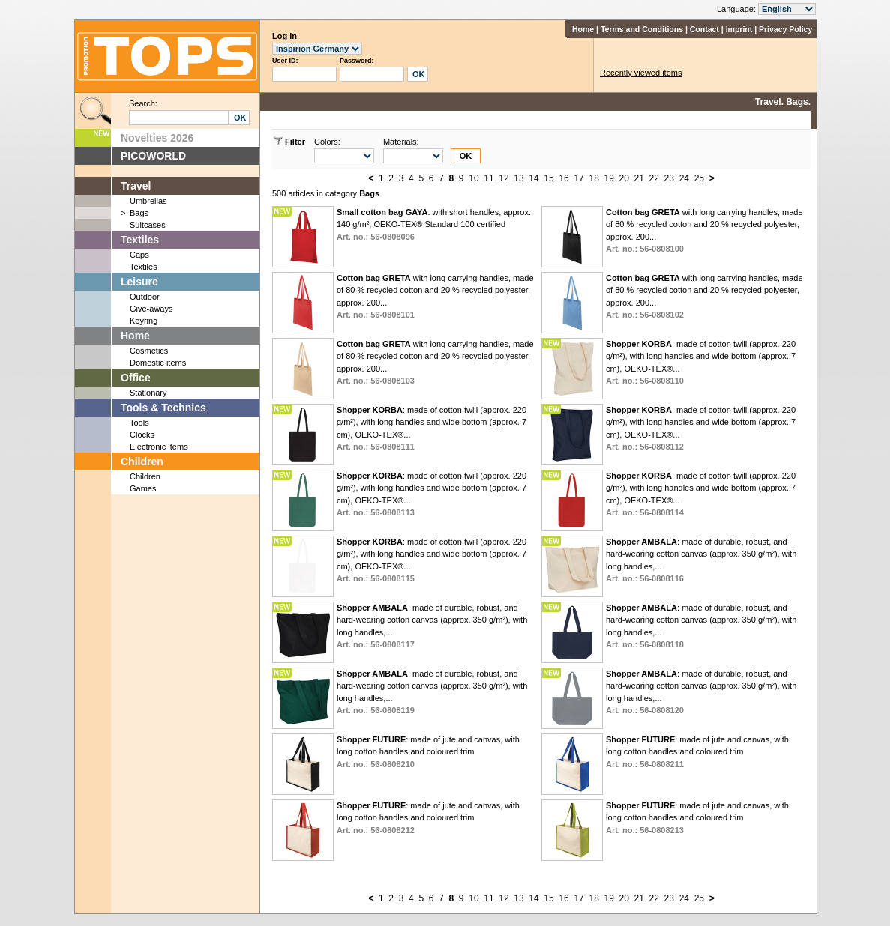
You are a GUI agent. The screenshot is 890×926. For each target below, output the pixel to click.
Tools (139, 422)
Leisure (139, 282)
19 (608, 178)
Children (142, 461)
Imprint (739, 29)
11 (488, 178)
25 (699, 178)
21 (639, 178)
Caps (139, 254)
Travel (136, 186)
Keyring (143, 320)
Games (143, 488)
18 (593, 178)
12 (503, 178)
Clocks (142, 434)
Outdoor (145, 296)
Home (583, 29)
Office (136, 378)
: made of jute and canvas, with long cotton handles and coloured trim (428, 752)
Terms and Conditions (642, 29)
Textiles (140, 240)
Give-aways (151, 308)
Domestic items (158, 362)
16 (563, 178)
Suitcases (148, 224)
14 (533, 178)
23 (669, 178)
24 (684, 178)
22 (654, 178)
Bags (139, 212)
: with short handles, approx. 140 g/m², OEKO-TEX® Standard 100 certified (434, 224)
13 (518, 178)
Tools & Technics (163, 408)
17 (578, 178)
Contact (704, 29)
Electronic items (159, 446)
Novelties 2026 (157, 138)
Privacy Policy (785, 29)
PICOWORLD (153, 156)
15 (548, 178)
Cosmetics (149, 350)
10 (473, 178)
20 (624, 178)
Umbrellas (148, 200)
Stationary (148, 392)
